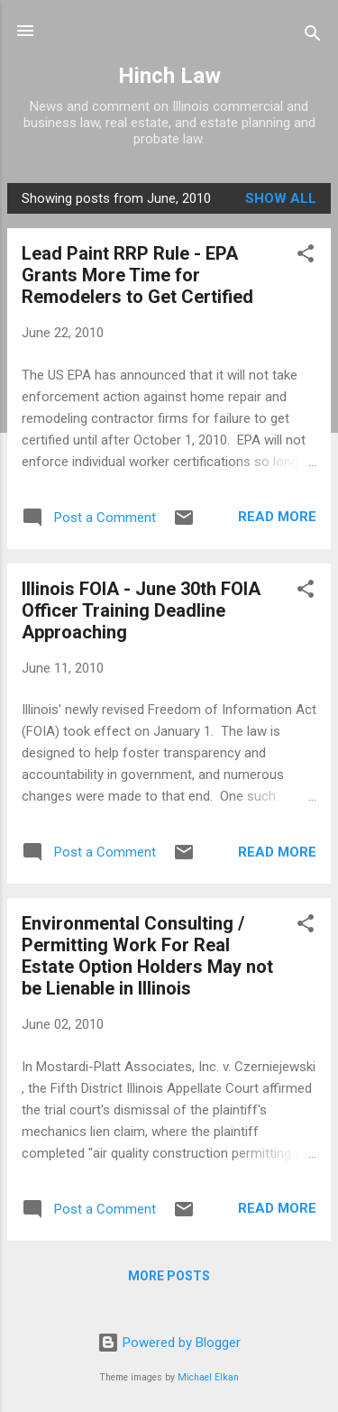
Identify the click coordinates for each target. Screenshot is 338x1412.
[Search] (313, 36)
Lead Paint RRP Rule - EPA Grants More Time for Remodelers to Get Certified (137, 275)
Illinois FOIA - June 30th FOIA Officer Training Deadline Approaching (141, 610)
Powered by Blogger (169, 1342)
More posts (169, 1276)
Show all (280, 198)
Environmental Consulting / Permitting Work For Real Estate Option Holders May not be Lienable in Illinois (147, 955)
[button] (305, 256)
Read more (277, 517)
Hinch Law (169, 75)
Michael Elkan (208, 1377)
